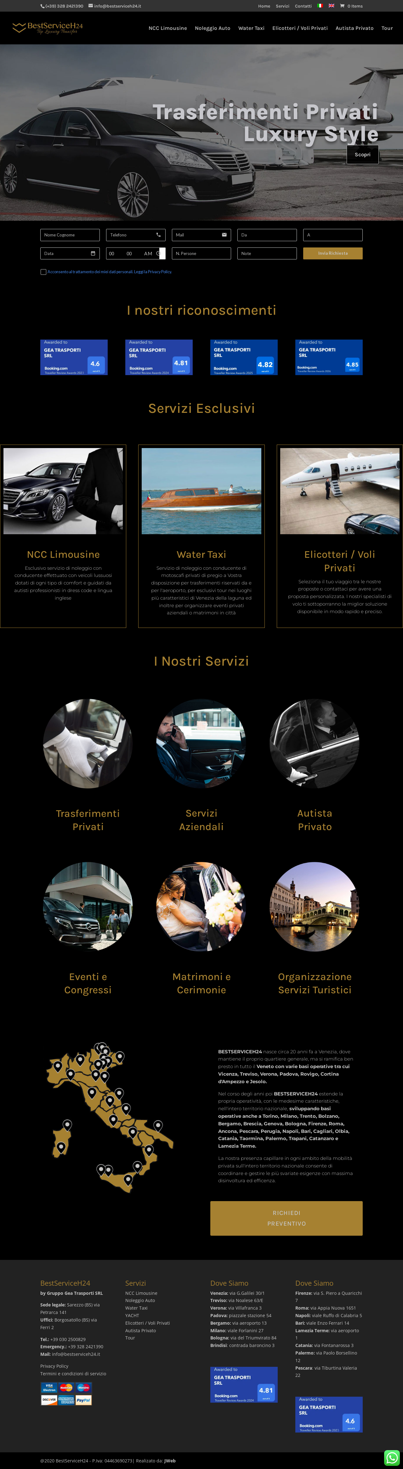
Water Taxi (251, 28)
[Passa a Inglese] (331, 8)
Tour (387, 28)
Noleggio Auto (212, 28)
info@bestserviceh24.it (76, 1354)
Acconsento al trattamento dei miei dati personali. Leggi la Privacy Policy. (110, 271)
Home (264, 6)
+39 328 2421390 (85, 1347)
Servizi (282, 6)
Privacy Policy (54, 1366)
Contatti (303, 6)
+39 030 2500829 (68, 1339)
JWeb (170, 1461)
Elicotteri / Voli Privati (300, 28)
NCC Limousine (168, 28)
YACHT (132, 1315)
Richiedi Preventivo (286, 1218)
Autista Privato (355, 28)
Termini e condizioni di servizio (73, 1374)
